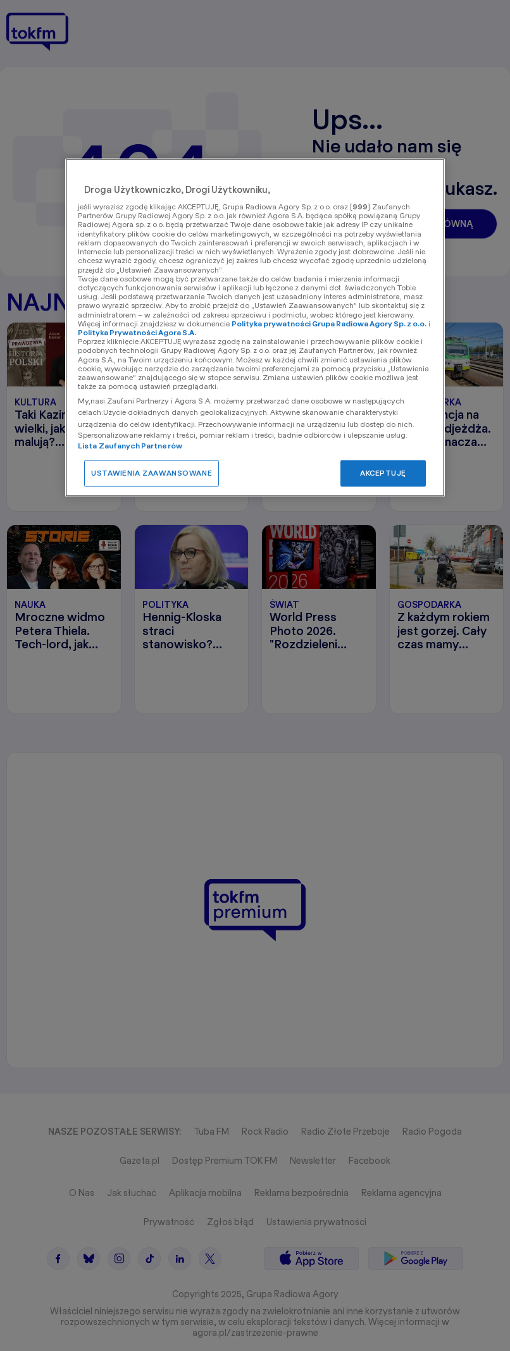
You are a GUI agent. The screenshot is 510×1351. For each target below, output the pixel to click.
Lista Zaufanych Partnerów (130, 446)
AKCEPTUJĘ (383, 473)
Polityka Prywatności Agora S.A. (137, 333)
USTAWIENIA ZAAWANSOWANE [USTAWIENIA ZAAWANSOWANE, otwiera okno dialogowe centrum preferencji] (151, 473)
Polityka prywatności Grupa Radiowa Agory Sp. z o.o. (329, 323)
